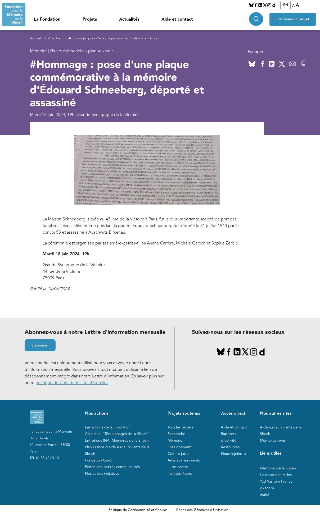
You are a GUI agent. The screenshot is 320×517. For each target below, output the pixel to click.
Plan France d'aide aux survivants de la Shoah (117, 450)
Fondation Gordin (100, 460)
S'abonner (40, 345)
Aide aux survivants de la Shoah (280, 430)
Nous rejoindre (233, 453)
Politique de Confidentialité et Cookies (138, 510)
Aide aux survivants (184, 460)
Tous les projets (180, 427)
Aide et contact (177, 19)
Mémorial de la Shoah (278, 468)
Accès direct (233, 413)
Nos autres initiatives (102, 473)
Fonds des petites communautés (112, 467)
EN (285, 5)
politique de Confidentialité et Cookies (71, 383)
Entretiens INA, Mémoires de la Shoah (117, 440)
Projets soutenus (184, 413)
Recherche (176, 434)
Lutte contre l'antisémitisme (180, 470)
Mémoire (175, 440)
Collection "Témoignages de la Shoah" (117, 434)
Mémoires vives (273, 440)
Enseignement (180, 447)
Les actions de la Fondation (107, 427)
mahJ (264, 494)
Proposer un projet (292, 19)
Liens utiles (270, 453)
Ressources (230, 447)
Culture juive (178, 453)
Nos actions (96, 413)
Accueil (35, 38)
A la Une (54, 38)
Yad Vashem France (276, 481)
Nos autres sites (275, 413)
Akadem (267, 488)
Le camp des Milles (276, 475)
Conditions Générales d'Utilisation (202, 510)
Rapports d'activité (228, 437)
